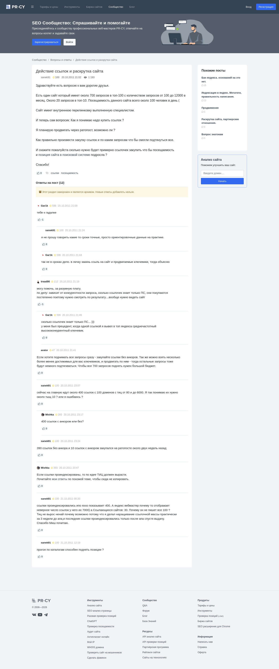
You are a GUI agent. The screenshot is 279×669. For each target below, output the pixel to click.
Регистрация (266, 6)
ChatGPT (92, 621)
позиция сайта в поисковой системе (64, 154)
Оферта (202, 652)
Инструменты (72, 6)
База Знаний (149, 621)
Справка (202, 647)
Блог (132, 6)
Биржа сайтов (94, 6)
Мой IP (91, 642)
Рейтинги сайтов (151, 652)
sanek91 (45, 77)
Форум (145, 610)
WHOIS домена (95, 647)
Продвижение (210, 107)
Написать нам (205, 642)
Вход (248, 6)
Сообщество (115, 6)
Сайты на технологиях (154, 657)
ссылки (55, 173)
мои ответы (59, 479)
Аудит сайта (93, 631)
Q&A (144, 605)
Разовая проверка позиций (101, 616)
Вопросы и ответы (60, 59)
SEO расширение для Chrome (214, 626)
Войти (69, 42)
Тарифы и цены (49, 6)
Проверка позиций (211, 616)
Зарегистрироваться (46, 42)
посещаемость (69, 173)
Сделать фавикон (96, 657)
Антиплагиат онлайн (98, 637)
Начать (222, 181)
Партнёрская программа (155, 647)
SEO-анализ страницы (99, 610)
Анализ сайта (211, 159)
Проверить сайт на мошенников (104, 652)
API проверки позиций (154, 642)
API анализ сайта (151, 636)
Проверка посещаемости (100, 626)
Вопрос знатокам (212, 134)
